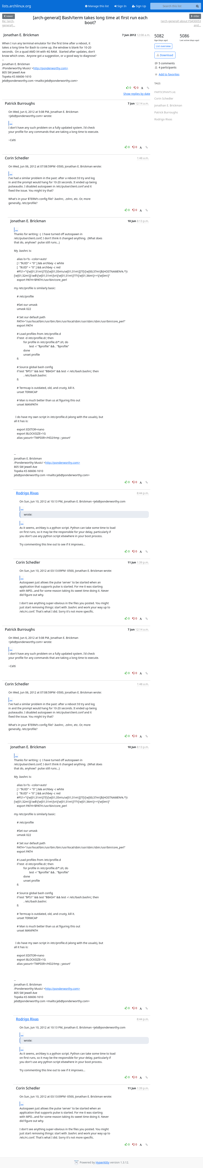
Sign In (120, 6)
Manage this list (97, 6)
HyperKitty (102, 1162)
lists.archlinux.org (16, 6)
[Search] (197, 6)
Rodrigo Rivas (27, 493)
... (11, 123)
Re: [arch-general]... (8, 23)
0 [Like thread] (129, 87)
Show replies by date (136, 94)
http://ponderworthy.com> (51, 68)
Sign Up (139, 6)
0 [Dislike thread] (136, 87)
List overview (163, 46)
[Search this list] (172, 6)
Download (165, 55)
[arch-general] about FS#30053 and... (181, 23)
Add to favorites (166, 74)
